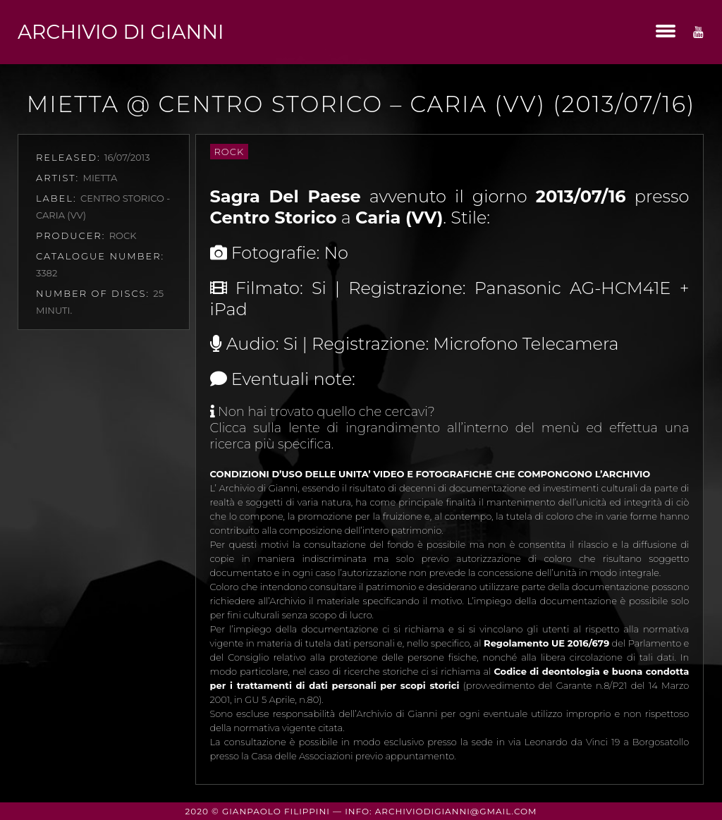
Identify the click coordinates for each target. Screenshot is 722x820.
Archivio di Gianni (121, 32)
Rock (229, 151)
